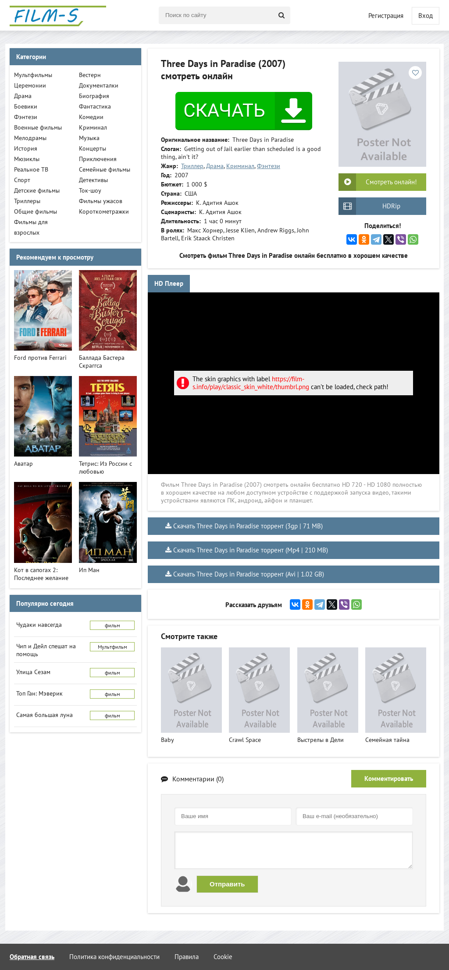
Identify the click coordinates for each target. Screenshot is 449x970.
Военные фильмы (38, 127)
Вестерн (90, 75)
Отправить (227, 884)
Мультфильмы (33, 75)
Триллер (192, 166)
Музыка (89, 138)
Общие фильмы (35, 211)
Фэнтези (268, 166)
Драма (215, 166)
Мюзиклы (26, 159)
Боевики (25, 106)
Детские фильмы (37, 190)
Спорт (22, 180)
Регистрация (385, 15)
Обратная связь (32, 956)
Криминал (240, 166)
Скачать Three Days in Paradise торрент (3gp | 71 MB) (248, 526)
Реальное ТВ (31, 169)
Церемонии (30, 85)
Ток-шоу (90, 190)
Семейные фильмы (104, 169)
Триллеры (27, 201)
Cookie (223, 956)
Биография (94, 96)
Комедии (91, 117)
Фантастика (95, 106)
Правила (187, 956)
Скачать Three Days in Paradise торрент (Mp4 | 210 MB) (250, 550)
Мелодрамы (30, 138)
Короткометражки (104, 211)
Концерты (92, 148)
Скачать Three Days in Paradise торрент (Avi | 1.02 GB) (248, 574)
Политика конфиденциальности (114, 956)
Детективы (93, 180)
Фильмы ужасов (100, 201)
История (25, 148)
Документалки (98, 85)
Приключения (98, 159)
